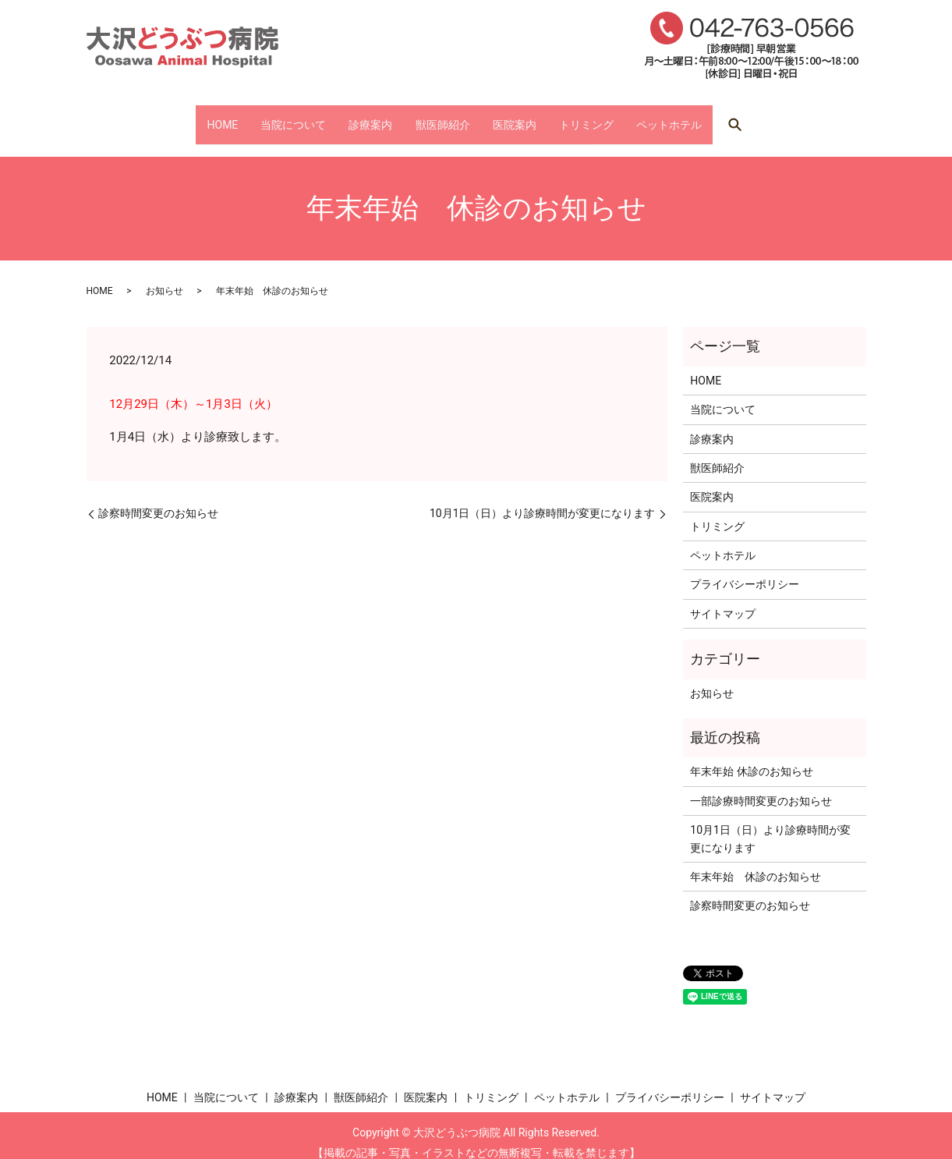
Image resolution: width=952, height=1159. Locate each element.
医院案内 (535, 117)
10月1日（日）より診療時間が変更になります (543, 498)
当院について (251, 117)
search (808, 117)
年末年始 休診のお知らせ (751, 757)
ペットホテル (731, 117)
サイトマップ (723, 599)
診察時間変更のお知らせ (158, 498)
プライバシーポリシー (744, 570)
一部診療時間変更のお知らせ (761, 786)
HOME (159, 117)
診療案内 (349, 117)
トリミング (627, 117)
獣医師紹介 (442, 117)
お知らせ (164, 276)
